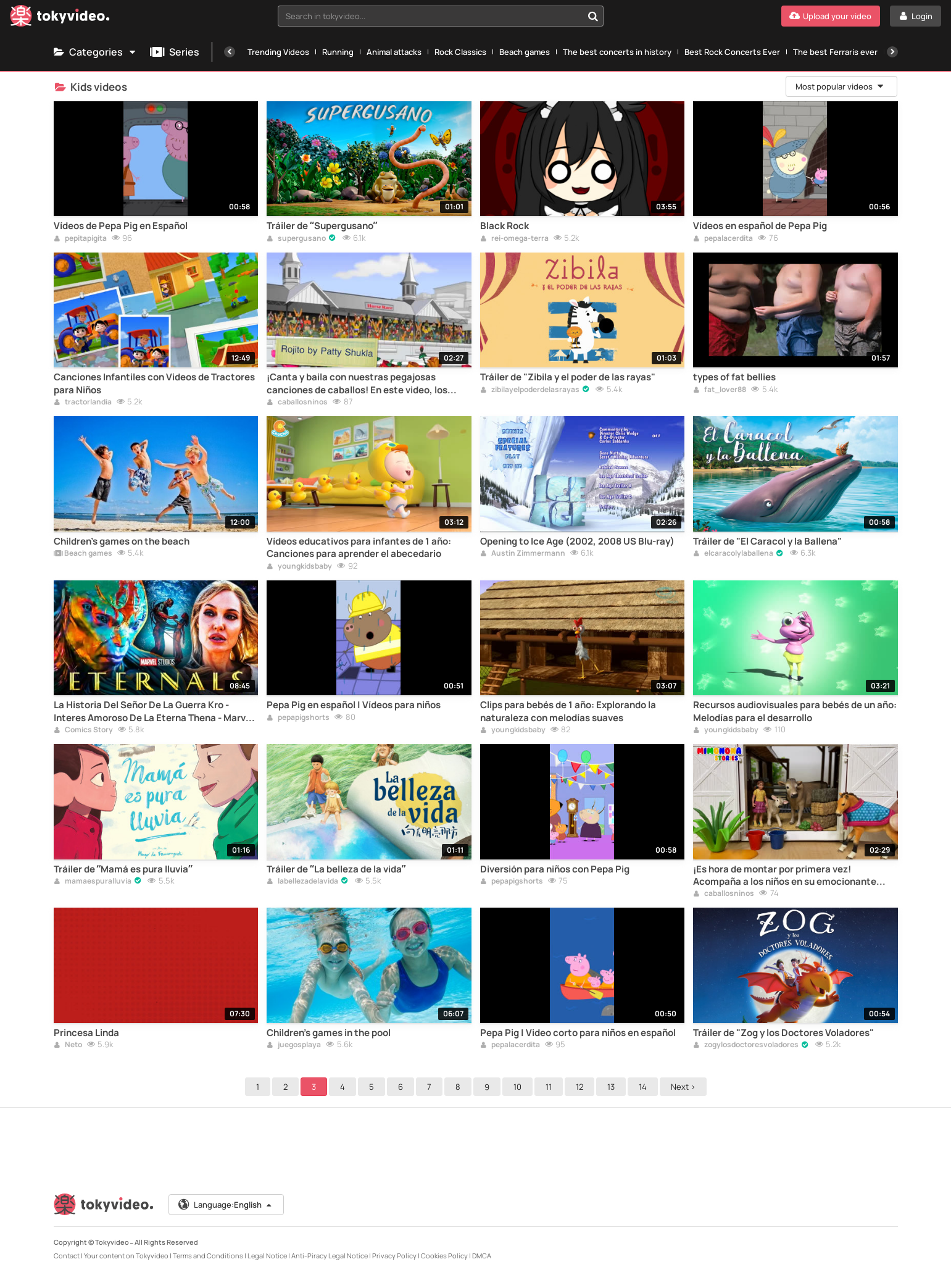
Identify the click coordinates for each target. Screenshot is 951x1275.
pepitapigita (80, 239)
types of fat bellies (734, 377)
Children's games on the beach (121, 541)
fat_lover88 (719, 390)
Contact (67, 1255)
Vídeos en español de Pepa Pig (760, 226)
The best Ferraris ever (835, 51)
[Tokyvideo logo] (60, 18)
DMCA (481, 1255)
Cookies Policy (444, 1255)
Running (338, 51)
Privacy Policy (394, 1255)
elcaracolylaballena (733, 554)
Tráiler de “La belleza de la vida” (336, 869)
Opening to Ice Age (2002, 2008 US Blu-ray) (577, 541)
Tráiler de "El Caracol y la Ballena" (767, 541)
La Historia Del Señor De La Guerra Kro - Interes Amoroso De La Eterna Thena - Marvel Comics (154, 711)
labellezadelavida (302, 881)
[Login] (915, 16)
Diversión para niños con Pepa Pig (554, 869)
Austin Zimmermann (522, 554)
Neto (68, 1045)
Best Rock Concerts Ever (732, 51)
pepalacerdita (723, 239)
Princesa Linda (86, 1033)
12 (579, 1086)
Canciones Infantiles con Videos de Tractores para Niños (154, 383)
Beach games (524, 51)
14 (643, 1086)
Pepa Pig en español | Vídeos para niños (354, 705)
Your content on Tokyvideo (126, 1255)
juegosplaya (294, 1045)
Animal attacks (394, 51)
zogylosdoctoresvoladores (746, 1045)
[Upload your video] (830, 16)
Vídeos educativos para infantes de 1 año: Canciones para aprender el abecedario (359, 547)
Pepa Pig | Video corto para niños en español (578, 1033)
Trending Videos (278, 51)
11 (549, 1086)
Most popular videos (840, 86)
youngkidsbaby (299, 566)
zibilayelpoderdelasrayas (529, 390)
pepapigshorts (298, 718)
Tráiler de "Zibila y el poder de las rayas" (567, 377)
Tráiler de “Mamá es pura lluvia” (123, 869)
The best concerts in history (617, 51)
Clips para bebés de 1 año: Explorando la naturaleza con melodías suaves (568, 711)
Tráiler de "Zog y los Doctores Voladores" (783, 1033)
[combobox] (441, 16)
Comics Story (83, 730)
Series (174, 52)
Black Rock (504, 226)
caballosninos (297, 402)
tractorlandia (83, 402)
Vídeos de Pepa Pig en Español (121, 226)
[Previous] (229, 51)
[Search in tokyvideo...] (593, 16)
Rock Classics (460, 51)
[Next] (892, 51)
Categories (96, 52)
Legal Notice (267, 1255)
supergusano (296, 239)
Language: (225, 1204)
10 (517, 1086)
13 (611, 1086)
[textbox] (430, 16)
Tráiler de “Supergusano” (322, 226)
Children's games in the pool (329, 1033)
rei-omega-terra (514, 239)
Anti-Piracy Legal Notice (329, 1255)
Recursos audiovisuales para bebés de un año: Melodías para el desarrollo (795, 711)
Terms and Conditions (208, 1255)
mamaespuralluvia (92, 881)
